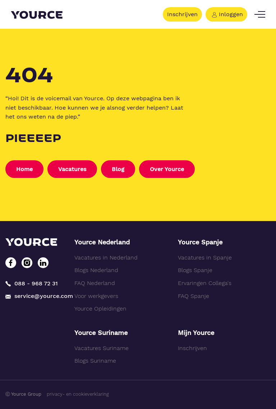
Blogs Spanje (195, 270)
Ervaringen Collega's (204, 283)
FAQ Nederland (94, 283)
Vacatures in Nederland (106, 257)
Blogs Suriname (95, 360)
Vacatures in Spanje (205, 257)
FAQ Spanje (193, 296)
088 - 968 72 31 (31, 283)
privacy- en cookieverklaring (78, 394)
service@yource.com (34, 295)
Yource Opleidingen (100, 308)
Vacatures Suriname (101, 348)
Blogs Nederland (96, 270)
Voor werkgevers (96, 296)
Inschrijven (182, 14)
